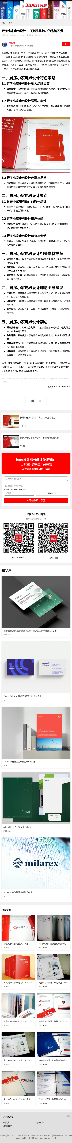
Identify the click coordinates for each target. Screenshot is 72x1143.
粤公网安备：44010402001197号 (42, 1138)
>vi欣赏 (6, 1122)
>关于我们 (41, 1122)
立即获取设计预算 (36, 500)
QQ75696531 (53, 558)
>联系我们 (7, 1126)
